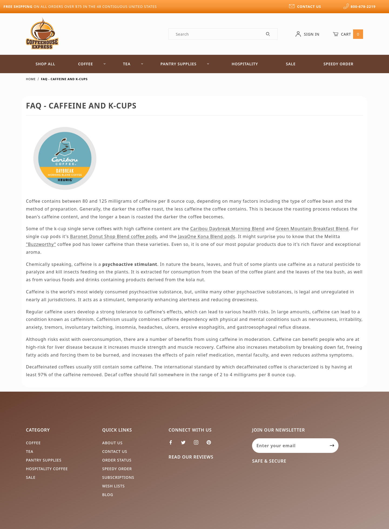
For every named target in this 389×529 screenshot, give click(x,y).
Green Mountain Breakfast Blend (312, 229)
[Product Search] (214, 34)
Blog (107, 494)
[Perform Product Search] (268, 34)
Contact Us (114, 451)
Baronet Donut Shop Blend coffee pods (113, 236)
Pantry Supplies (184, 63)
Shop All (45, 63)
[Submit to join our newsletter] (332, 445)
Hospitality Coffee (47, 468)
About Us (112, 442)
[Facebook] (173, 444)
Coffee (92, 63)
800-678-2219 (359, 6)
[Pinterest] (211, 444)
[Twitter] (185, 444)
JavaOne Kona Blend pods (206, 236)
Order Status (117, 460)
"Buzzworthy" (41, 244)
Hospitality (245, 63)
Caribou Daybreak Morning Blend (227, 229)
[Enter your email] (289, 445)
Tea (133, 63)
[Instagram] (198, 444)
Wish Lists (113, 486)
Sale (291, 63)
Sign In (307, 34)
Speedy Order (338, 63)
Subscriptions (118, 477)
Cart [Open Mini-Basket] (348, 34)
